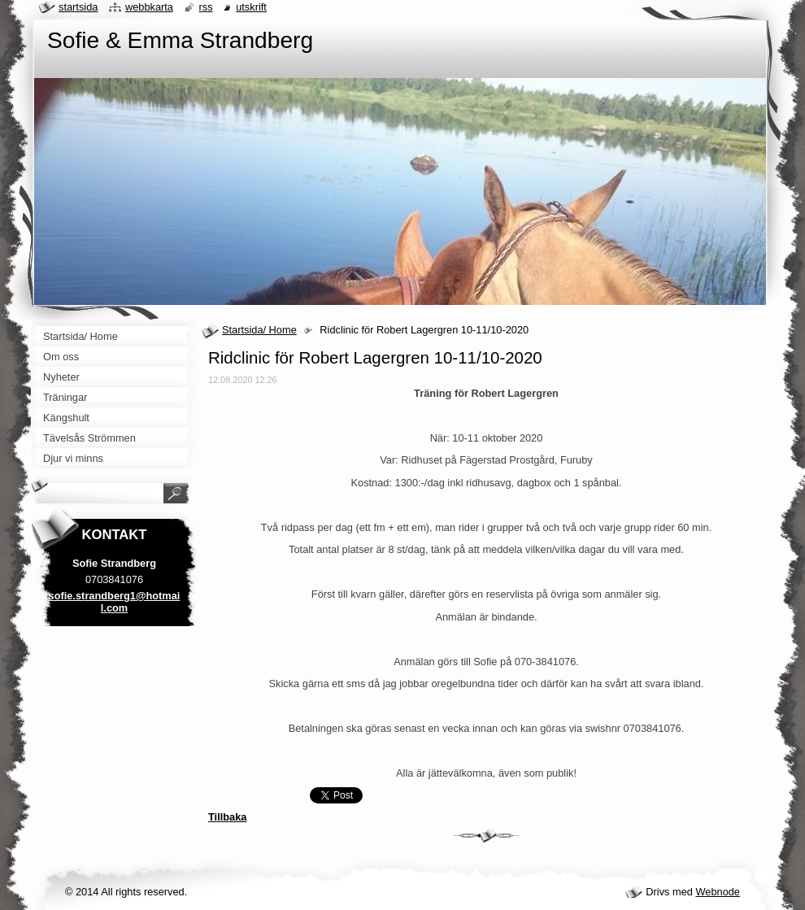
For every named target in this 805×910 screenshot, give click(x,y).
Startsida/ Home (259, 330)
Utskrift (251, 7)
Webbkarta (149, 7)
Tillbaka (227, 817)
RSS (206, 7)
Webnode (717, 892)
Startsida (78, 7)
